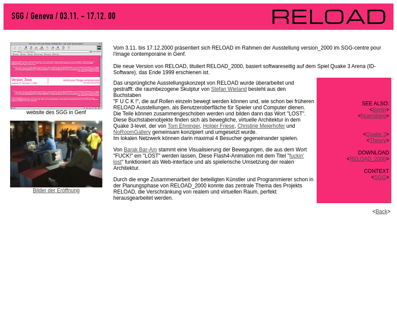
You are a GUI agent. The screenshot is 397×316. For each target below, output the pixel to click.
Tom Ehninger (184, 126)
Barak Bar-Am (140, 150)
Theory (378, 140)
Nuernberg (373, 116)
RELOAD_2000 (368, 159)
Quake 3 (376, 134)
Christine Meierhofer (261, 126)
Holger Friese (219, 126)
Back (381, 211)
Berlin (379, 110)
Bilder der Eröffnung (56, 190)
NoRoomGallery (132, 132)
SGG (380, 177)
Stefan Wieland (229, 89)
